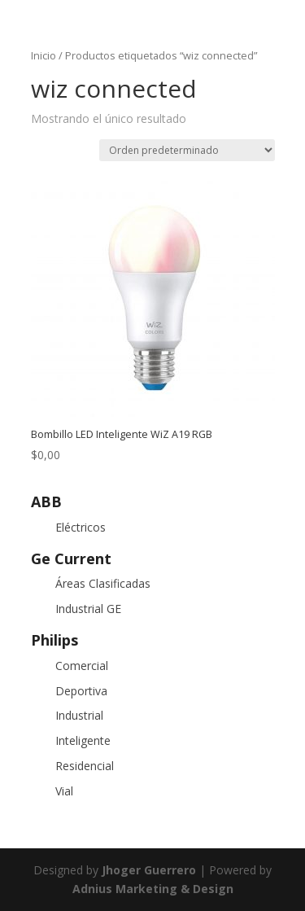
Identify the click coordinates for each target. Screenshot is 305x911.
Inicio (43, 55)
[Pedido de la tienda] (187, 150)
